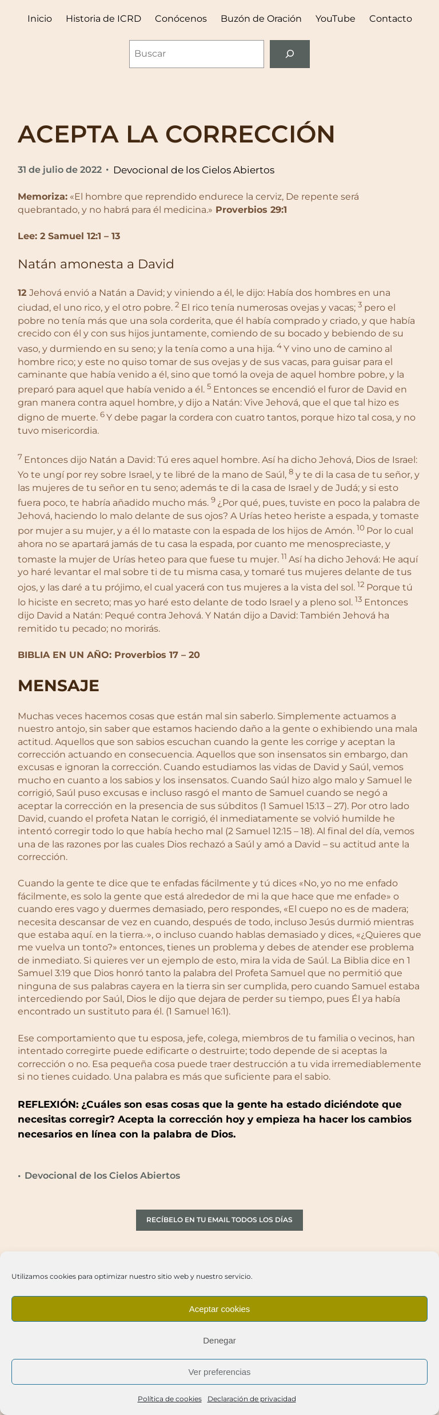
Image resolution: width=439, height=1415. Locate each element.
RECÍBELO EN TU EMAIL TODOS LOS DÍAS (219, 1219)
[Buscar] (290, 54)
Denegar (219, 1340)
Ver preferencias (219, 1372)
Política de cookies (170, 1398)
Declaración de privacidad (251, 1398)
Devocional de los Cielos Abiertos (193, 170)
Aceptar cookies (219, 1309)
